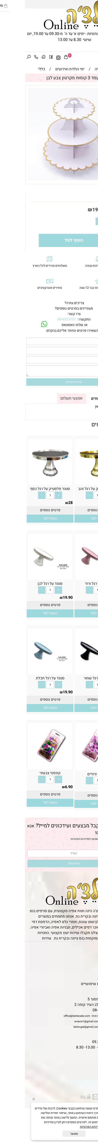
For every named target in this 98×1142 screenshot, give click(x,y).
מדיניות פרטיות (84, 978)
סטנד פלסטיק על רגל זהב (72, 489)
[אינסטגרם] (33, 58)
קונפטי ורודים (72, 774)
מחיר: (86, 209)
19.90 (73, 209)
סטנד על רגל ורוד (73, 583)
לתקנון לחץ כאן (82, 406)
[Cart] (40, 58)
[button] (73, 518)
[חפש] (3, 58)
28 (93, 503)
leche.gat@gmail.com (61, 1027)
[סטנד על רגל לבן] (25, 577)
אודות (91, 962)
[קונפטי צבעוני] (25, 766)
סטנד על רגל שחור (73, 678)
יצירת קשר (87, 967)
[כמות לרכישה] (82, 221)
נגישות (90, 973)
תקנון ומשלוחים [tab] (80, 399)
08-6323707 (41, 319)
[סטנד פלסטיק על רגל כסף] (25, 482)
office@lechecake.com (52, 1016)
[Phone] (11, 58)
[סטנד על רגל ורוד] (73, 577)
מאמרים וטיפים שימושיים (76, 984)
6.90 (91, 788)
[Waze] (18, 58)
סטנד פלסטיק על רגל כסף (25, 489)
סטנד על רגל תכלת (25, 678)
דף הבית (89, 951)
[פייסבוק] (26, 58)
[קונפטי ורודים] (73, 767)
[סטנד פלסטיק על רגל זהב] (73, 482)
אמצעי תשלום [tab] (46, 398)
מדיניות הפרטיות (55, 839)
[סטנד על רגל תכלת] (25, 671)
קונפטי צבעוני (25, 773)
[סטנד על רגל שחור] (73, 671)
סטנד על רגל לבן (25, 583)
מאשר (49, 1133)
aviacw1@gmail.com (61, 1021)
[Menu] (94, 58)
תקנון (91, 956)
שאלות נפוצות (85, 989)
